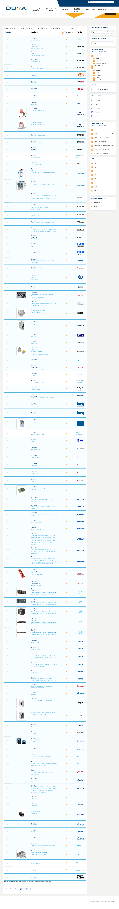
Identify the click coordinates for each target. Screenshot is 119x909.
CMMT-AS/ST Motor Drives (38, 854)
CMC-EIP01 (34, 825)
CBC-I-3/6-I (34, 336)
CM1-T (33, 798)
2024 (95, 171)
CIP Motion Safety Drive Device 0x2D (104, 145)
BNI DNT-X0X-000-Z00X (37, 61)
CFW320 (33, 413)
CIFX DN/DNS (35, 457)
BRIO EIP (33, 97)
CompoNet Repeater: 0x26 (101, 153)
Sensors (33, 122)
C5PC (32, 287)
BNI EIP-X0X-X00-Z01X (37, 68)
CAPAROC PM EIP (36, 312)
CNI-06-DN (34, 878)
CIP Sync (96, 104)
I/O (32, 170)
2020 (95, 186)
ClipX (32, 726)
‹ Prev (10, 889)
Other (43, 310)
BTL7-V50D (34, 151)
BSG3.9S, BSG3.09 (36, 143)
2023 (95, 175)
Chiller (32, 441)
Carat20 (33, 324)
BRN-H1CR (34, 104)
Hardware (99, 75)
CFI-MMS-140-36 (35, 389)
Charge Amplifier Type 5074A (39, 434)
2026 (95, 163)
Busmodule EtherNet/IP (37, 164)
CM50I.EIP (34, 805)
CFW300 (33, 405)
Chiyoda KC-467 (35, 449)
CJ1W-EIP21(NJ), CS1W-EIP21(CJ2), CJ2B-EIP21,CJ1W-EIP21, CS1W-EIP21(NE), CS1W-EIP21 (44, 657)
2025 (95, 167)
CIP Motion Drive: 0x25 (100, 141)
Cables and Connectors (37, 297)
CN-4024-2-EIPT (35, 864)
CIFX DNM (34, 465)
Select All (94, 51)
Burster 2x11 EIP (35, 157)
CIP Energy (97, 100)
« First (6, 889)
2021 (95, 182)
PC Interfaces (100, 80)
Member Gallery (98, 202)
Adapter (44, 488)
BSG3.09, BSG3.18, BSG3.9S (39, 136)
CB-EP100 (34, 343)
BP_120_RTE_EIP (36, 75)
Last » (36, 889)
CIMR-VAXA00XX (36, 529)
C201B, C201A (35, 239)
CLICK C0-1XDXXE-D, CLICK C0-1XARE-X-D (43, 700)
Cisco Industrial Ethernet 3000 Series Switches (43, 604)
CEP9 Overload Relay (37, 369)
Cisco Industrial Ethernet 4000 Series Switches (43, 613)
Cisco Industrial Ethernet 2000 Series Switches (43, 594)
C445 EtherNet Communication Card (41, 254)
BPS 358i (33, 83)
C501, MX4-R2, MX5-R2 (37, 269)
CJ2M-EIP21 (34, 672)
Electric (98, 58)
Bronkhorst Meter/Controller (38, 124)
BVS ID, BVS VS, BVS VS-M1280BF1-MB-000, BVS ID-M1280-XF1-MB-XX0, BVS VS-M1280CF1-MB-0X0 (43, 207)
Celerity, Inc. (79, 374)
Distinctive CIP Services (98, 96)
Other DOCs (97, 206)
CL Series (33, 733)
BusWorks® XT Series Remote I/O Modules (42, 184)
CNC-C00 (33, 870)
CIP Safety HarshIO (36, 574)
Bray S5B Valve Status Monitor (39, 90)
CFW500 (33, 422)
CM (32, 780)
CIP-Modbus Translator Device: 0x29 (104, 134)
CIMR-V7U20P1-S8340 (37, 522)
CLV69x (33, 741)
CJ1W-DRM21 (35, 642)
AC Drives (43, 421)
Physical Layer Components (39, 294)
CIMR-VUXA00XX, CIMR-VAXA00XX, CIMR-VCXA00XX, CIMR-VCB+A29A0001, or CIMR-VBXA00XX (43, 551)
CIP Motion (97, 108)
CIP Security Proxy (36, 585)
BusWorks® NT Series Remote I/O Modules (43, 172)
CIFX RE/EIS (34, 481)
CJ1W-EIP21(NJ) (35, 649)
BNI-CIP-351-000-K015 (37, 48)
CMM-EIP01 (34, 839)
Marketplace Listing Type (98, 198)
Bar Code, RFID (35, 740)
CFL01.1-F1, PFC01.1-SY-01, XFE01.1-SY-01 (43, 397)
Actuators (97, 56)
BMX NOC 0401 (35, 40)
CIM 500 (33, 489)
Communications (36, 310)
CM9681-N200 (35, 813)
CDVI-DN (33, 361)
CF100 (33, 375)
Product (34, 32)
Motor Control (35, 421)
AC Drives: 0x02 (98, 130)
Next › (32, 889)
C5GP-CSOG (34, 279)
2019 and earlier (98, 190)
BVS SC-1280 (35, 215)
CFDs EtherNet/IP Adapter (38, 382)
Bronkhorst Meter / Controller (39, 110)
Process (39, 122)
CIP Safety (96, 116)
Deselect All (102, 51)
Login (112, 901)
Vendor (80, 32)
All (72, 28)
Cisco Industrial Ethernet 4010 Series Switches (43, 624)
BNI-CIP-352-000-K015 (37, 55)
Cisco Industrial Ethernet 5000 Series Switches (43, 634)
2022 (95, 179)
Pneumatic (99, 60)
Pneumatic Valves (101, 63)
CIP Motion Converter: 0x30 (101, 138)
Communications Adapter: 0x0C (102, 149)
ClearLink (33, 694)
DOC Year (94, 159)
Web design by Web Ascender (108, 904)
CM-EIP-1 (33, 832)
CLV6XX (33, 750)
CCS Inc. (78, 863)
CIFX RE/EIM (34, 473)
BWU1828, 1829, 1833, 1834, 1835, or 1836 (43, 222)
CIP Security (97, 112)
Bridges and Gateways (48, 323)
